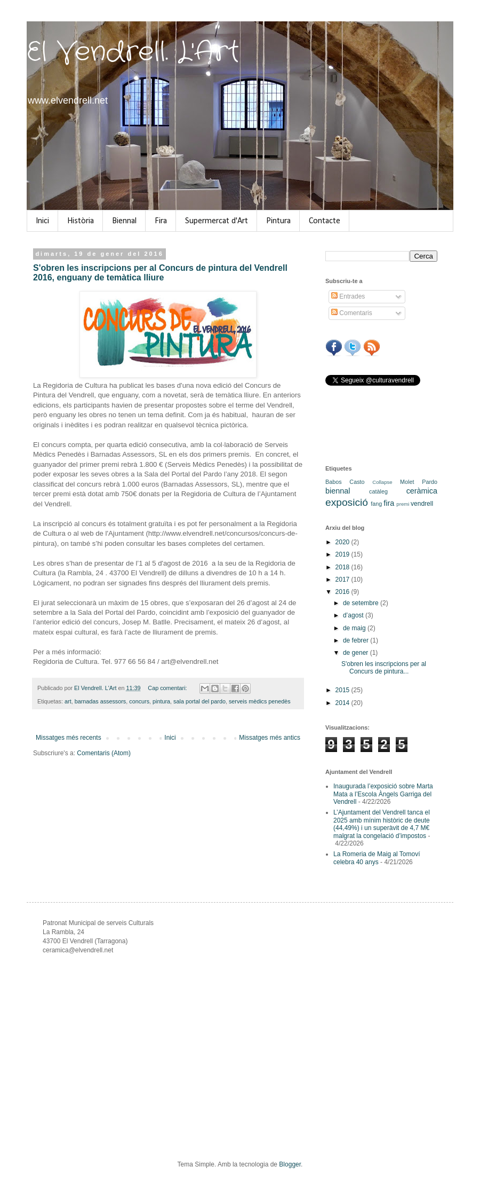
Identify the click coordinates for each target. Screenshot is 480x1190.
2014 (343, 703)
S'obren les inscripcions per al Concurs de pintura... (383, 667)
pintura (161, 701)
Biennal (124, 221)
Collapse (382, 482)
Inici (42, 221)
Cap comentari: (168, 688)
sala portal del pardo (199, 701)
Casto (356, 482)
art (68, 701)
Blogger (290, 1164)
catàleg (378, 491)
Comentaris (351, 313)
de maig (355, 628)
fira (388, 503)
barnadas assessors (100, 701)
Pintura (278, 221)
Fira (161, 221)
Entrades (348, 296)
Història (80, 221)
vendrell (422, 503)
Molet (407, 482)
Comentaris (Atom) (104, 753)
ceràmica (421, 491)
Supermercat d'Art (216, 221)
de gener (356, 652)
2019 (343, 554)
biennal (337, 491)
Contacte (324, 221)
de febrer (356, 640)
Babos (333, 482)
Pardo (429, 482)
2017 (343, 579)
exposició (346, 502)
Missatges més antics (269, 737)
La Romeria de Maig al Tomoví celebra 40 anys (376, 857)
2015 (343, 690)
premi (402, 504)
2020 (343, 542)
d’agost (354, 615)
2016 (343, 592)
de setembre (361, 603)
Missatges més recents (68, 737)
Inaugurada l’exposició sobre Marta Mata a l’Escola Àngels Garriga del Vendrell (383, 793)
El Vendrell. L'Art (133, 52)
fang (376, 503)
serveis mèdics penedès (260, 701)
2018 (343, 567)
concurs (139, 701)
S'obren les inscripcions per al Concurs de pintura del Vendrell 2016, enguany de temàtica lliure (160, 272)
